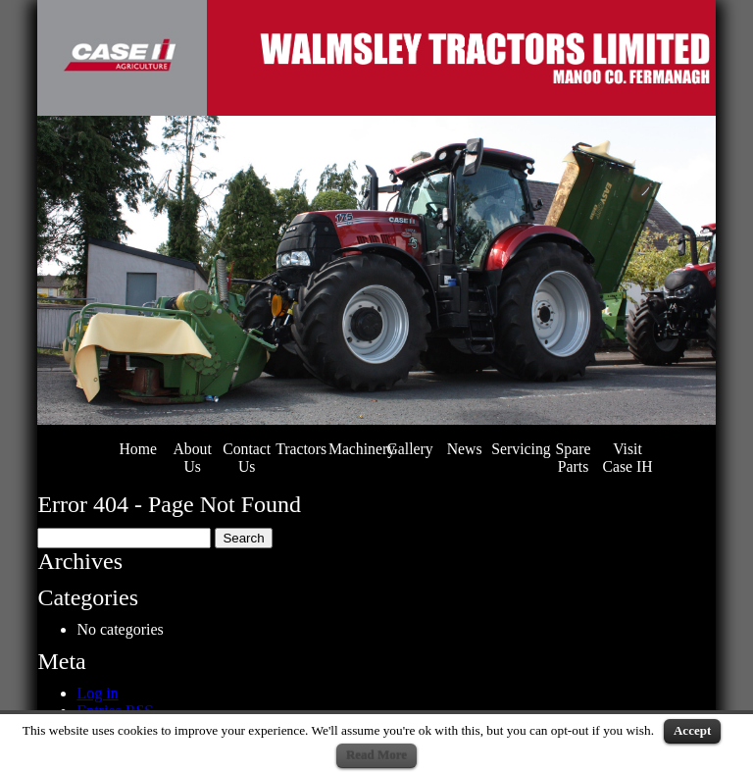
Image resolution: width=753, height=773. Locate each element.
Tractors (301, 448)
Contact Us (247, 457)
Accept (692, 730)
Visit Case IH (627, 457)
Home (138, 448)
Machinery (361, 448)
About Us (192, 457)
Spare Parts (573, 457)
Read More (376, 754)
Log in (97, 693)
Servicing (520, 448)
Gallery (409, 448)
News (464, 448)
